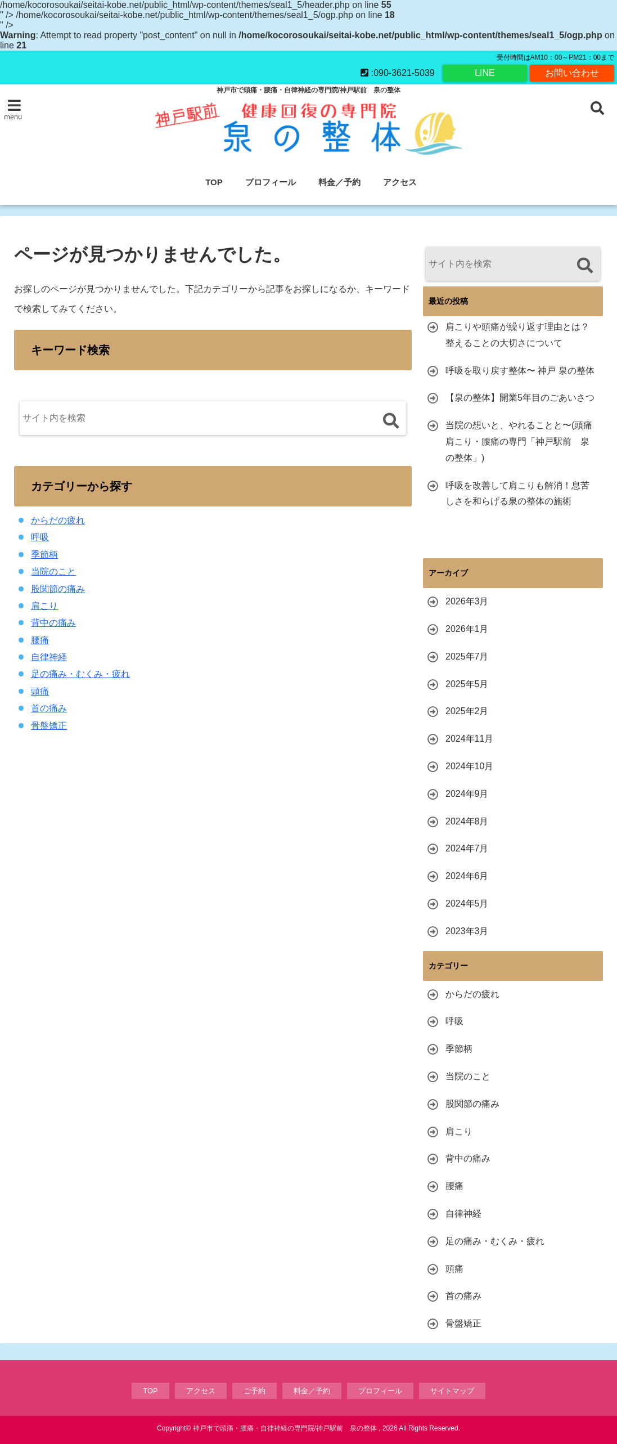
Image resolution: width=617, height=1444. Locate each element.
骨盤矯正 (49, 725)
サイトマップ (452, 1391)
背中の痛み (53, 622)
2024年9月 (467, 794)
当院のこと (53, 571)
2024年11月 (469, 738)
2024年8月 (467, 821)
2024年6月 (467, 876)
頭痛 (40, 691)
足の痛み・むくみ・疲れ (80, 674)
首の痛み (49, 708)
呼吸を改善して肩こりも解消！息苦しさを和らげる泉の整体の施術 (517, 493)
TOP (214, 182)
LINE (485, 73)
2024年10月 (469, 766)
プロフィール (270, 182)
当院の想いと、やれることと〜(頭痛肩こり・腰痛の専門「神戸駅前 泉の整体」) (518, 441)
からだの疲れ (58, 520)
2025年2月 (467, 711)
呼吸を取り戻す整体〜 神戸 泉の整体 (520, 370)
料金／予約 (339, 182)
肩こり (44, 606)
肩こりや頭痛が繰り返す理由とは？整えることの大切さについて (517, 335)
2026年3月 (467, 601)
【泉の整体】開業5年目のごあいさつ (520, 397)
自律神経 (49, 657)
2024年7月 (467, 848)
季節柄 (44, 554)
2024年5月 (467, 903)
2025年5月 (467, 684)
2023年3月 (467, 931)
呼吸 (40, 537)
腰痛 (40, 640)
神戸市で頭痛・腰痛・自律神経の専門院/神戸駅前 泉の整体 (285, 1428)
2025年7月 (467, 656)
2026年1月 (467, 629)
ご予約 (254, 1391)
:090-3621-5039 (397, 73)
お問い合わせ (572, 73)
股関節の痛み (58, 589)
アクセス (400, 182)
